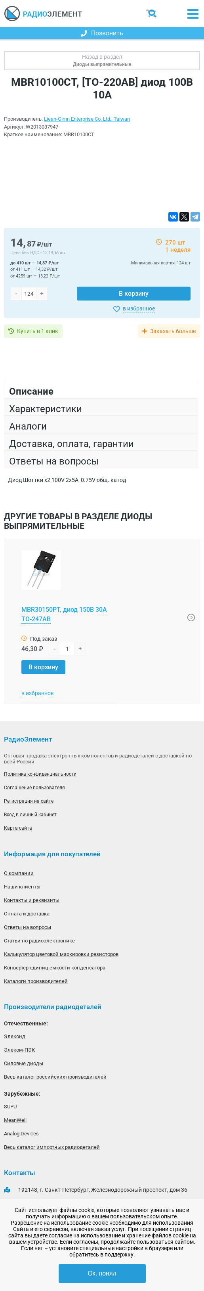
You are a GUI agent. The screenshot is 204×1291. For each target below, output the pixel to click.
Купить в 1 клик (37, 331)
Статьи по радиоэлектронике (39, 941)
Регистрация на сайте (28, 801)
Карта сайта (18, 828)
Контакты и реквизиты (31, 900)
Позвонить (102, 33)
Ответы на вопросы (27, 927)
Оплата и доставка (27, 914)
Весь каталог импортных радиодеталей (52, 1147)
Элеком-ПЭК (19, 1050)
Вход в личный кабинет (30, 814)
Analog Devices (21, 1134)
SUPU (10, 1107)
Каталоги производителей (36, 981)
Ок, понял (102, 1273)
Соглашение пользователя (34, 787)
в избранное (139, 308)
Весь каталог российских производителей (55, 1077)
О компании (19, 873)
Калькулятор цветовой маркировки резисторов (61, 954)
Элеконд (14, 1036)
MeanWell (15, 1120)
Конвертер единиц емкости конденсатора (54, 968)
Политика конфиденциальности (40, 774)
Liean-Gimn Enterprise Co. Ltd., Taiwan (87, 119)
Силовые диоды (23, 1063)
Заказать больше (173, 331)
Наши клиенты (22, 887)
